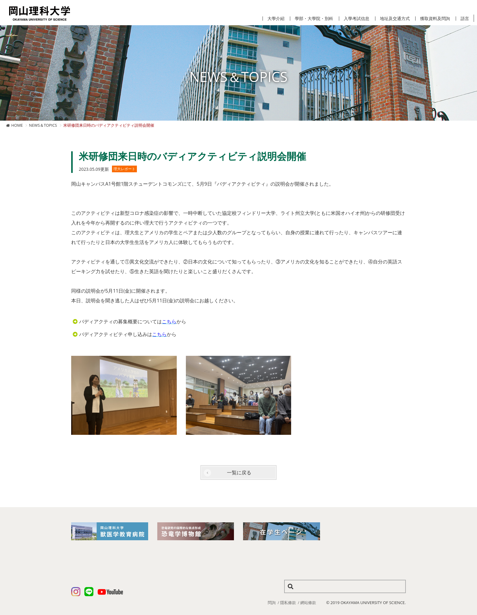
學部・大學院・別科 (314, 18)
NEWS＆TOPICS (43, 125)
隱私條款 (288, 602)
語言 (465, 18)
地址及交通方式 (395, 18)
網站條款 (308, 602)
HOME (17, 125)
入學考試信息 (356, 18)
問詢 (272, 602)
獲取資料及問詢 (435, 18)
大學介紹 (275, 18)
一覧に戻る (239, 472)
